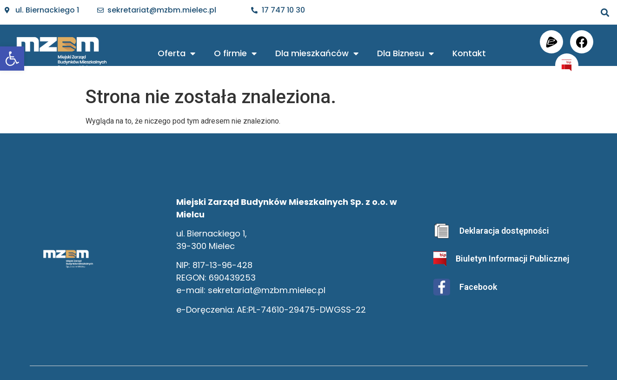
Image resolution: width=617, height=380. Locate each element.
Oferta (176, 53)
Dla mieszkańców (316, 53)
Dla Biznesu (405, 53)
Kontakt (469, 53)
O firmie (235, 53)
